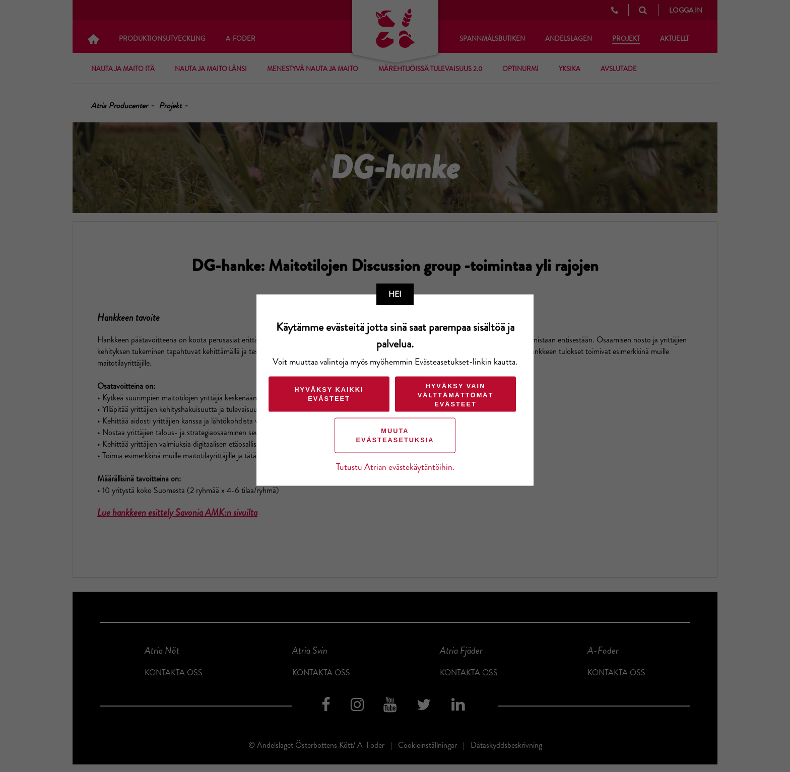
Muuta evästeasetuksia (395, 435)
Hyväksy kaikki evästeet (328, 393)
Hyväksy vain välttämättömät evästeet (456, 394)
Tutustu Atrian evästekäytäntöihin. (395, 466)
